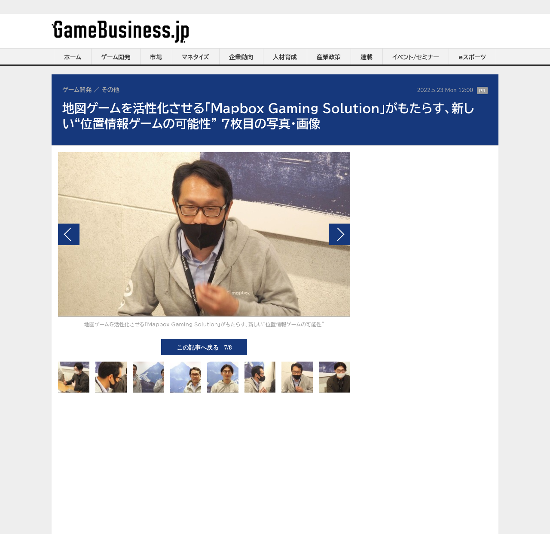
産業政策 (329, 57)
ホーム (72, 57)
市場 (156, 57)
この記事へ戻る (204, 347)
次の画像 (339, 234)
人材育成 (285, 57)
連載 (367, 57)
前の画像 (68, 234)
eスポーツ (472, 57)
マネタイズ (195, 57)
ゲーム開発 (115, 57)
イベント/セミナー (415, 57)
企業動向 (241, 57)
